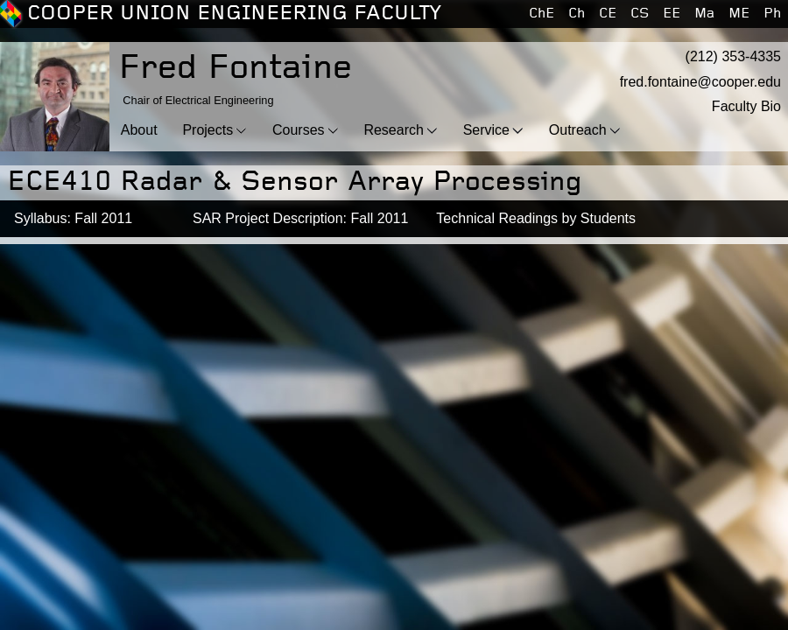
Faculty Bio (746, 106)
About (139, 129)
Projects (207, 129)
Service (486, 129)
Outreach (578, 129)
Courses (298, 129)
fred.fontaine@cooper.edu (700, 81)
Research (393, 129)
